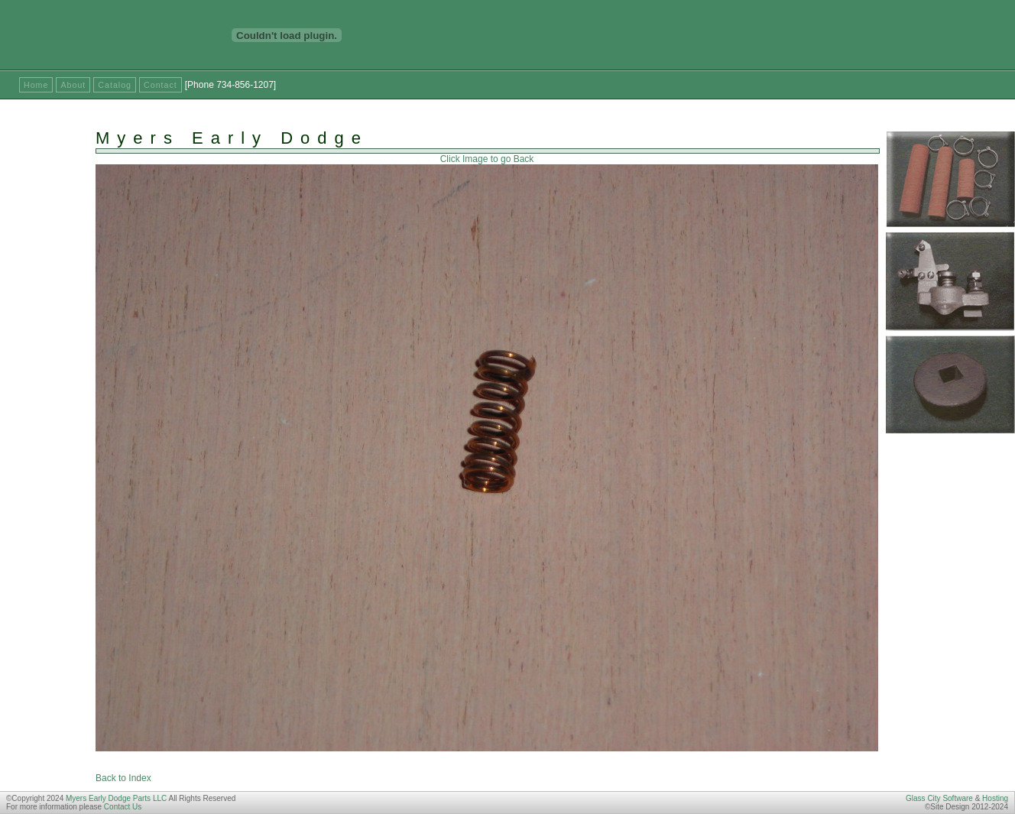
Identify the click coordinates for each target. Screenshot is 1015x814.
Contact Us (122, 807)
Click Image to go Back (487, 159)
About (73, 84)
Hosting (995, 798)
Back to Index (123, 778)
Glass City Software (939, 798)
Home (36, 84)
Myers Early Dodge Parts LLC (116, 798)
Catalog (114, 84)
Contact (160, 84)
